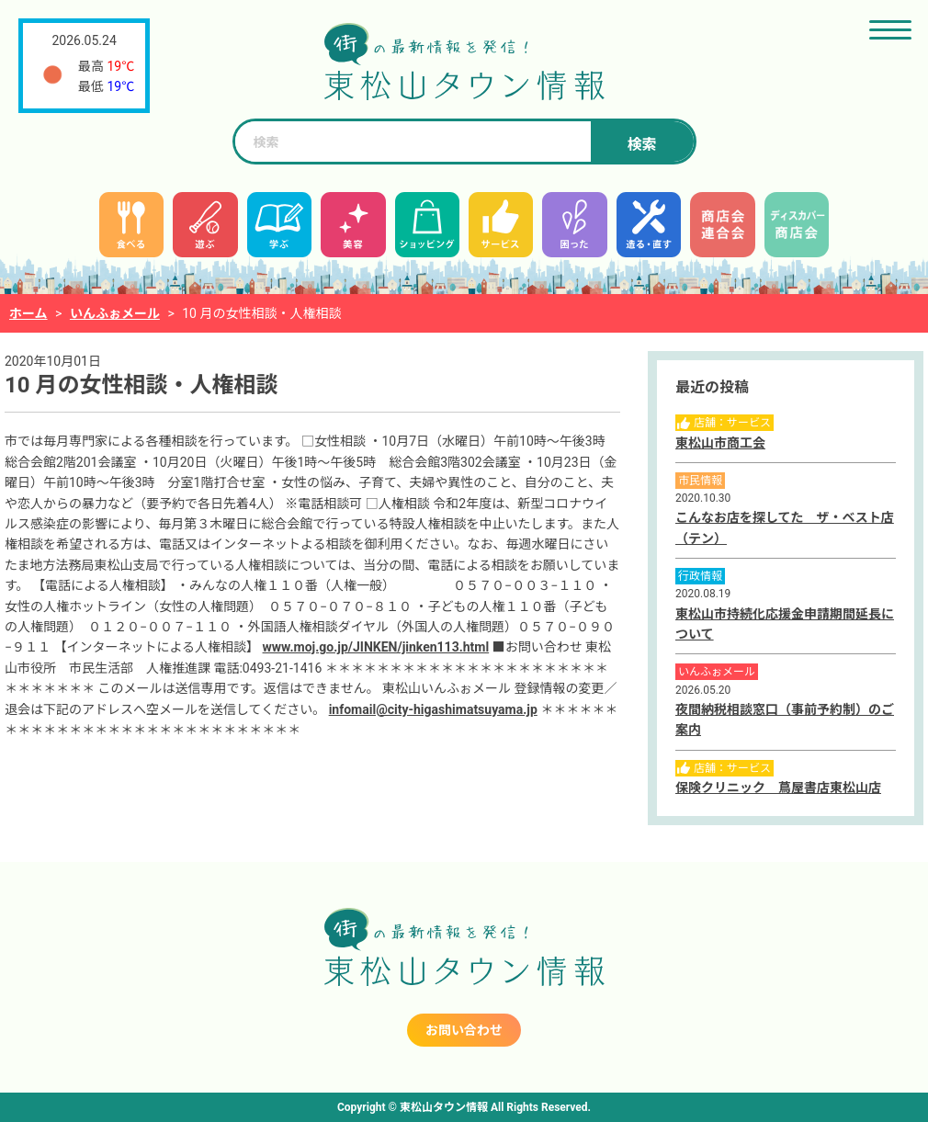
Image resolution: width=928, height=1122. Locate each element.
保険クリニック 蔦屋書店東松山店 (778, 787)
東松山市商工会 (720, 443)
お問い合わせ (464, 1030)
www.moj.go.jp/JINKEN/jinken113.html (376, 647)
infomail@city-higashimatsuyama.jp (433, 709)
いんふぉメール (115, 313)
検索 (641, 144)
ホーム (28, 313)
